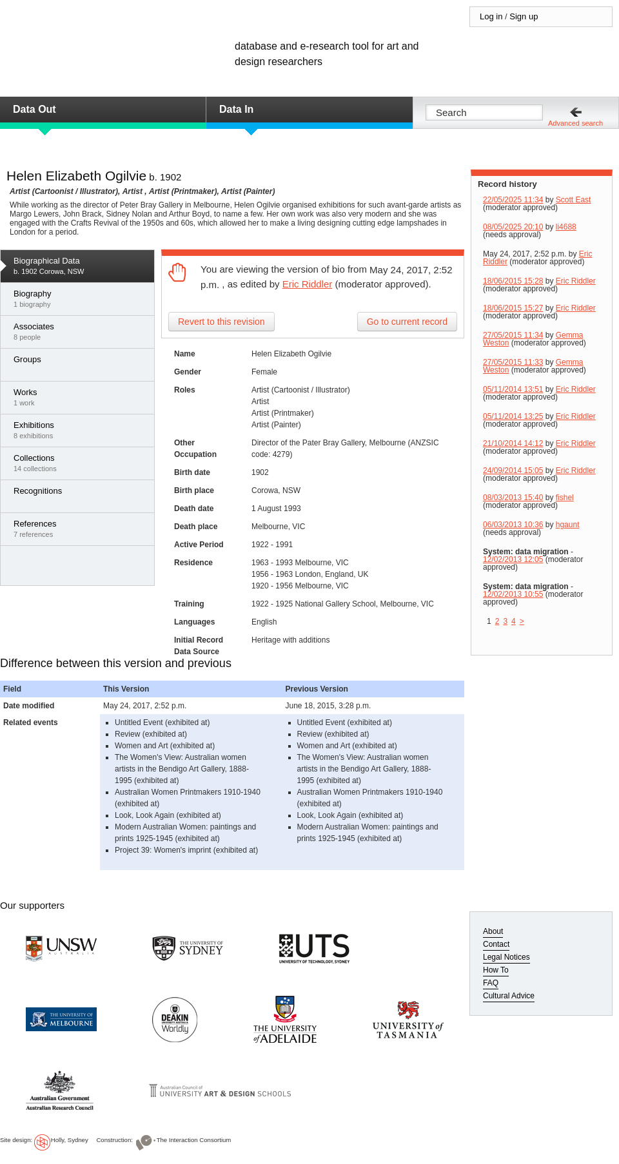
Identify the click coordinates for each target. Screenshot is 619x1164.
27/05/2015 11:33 (513, 362)
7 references (81, 528)
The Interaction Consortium (194, 1139)
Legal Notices (506, 957)
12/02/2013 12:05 (513, 559)
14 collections (81, 462)
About (493, 931)
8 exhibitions (81, 430)
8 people (81, 331)
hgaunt (568, 524)
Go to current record (407, 321)
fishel (565, 497)
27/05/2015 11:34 (513, 335)
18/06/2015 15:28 (513, 281)
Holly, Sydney (69, 1139)
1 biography (81, 298)
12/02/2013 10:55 (513, 594)
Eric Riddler (307, 283)
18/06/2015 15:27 (513, 308)
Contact (496, 944)
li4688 (566, 226)
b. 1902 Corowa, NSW (81, 265)
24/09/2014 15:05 (513, 470)
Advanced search (575, 123)
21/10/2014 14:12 (513, 443)
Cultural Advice (509, 995)
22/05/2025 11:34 (513, 199)
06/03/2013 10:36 (513, 524)
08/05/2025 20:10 (513, 226)
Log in (491, 16)
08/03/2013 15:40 (513, 497)
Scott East (573, 199)
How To (496, 970)
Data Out (34, 109)
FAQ (490, 982)
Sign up (523, 16)
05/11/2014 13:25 (513, 416)
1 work (81, 397)
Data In (236, 109)
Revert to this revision (221, 321)
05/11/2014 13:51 (513, 389)
